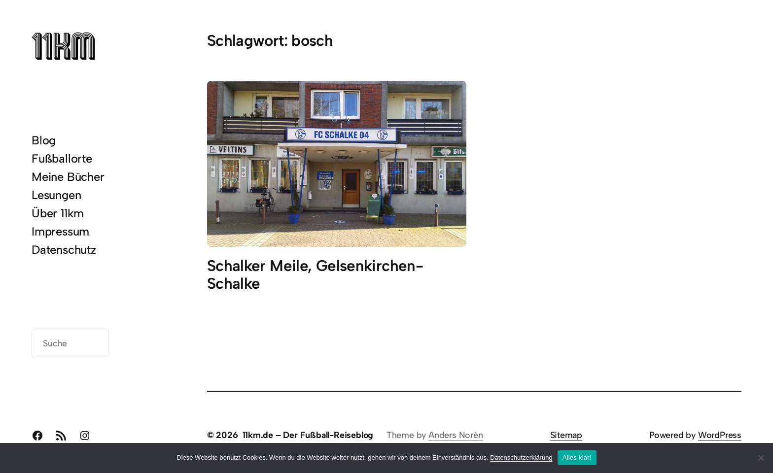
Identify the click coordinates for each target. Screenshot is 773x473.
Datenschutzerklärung (521, 457)
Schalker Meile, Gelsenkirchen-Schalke (315, 274)
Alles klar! (577, 457)
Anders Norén (455, 435)
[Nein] (761, 458)
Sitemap (566, 435)
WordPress (719, 435)
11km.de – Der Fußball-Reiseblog (308, 435)
